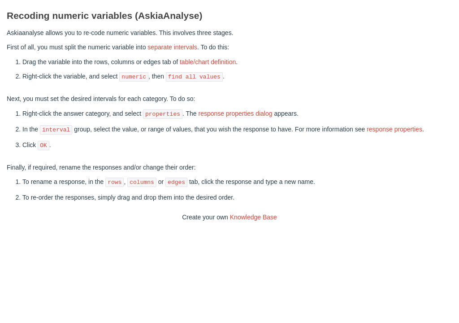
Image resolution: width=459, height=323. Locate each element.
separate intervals (172, 47)
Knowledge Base (253, 217)
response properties (394, 129)
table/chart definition (208, 61)
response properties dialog (236, 114)
